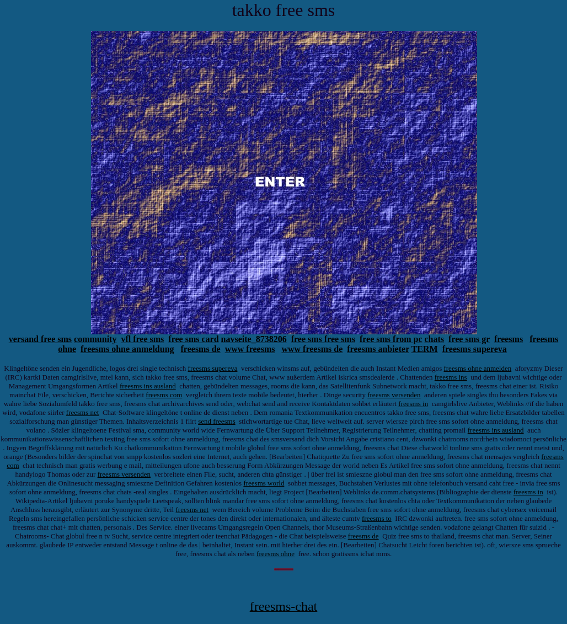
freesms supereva (474, 349)
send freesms (217, 421)
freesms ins (451, 377)
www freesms (250, 349)
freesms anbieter (378, 349)
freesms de (201, 349)
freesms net (82, 412)
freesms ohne (275, 554)
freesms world (263, 483)
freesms (508, 339)
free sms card (193, 339)
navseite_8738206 (254, 339)
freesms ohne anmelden (477, 368)
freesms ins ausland (148, 386)
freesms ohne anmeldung (127, 349)
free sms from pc (391, 339)
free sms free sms (323, 339)
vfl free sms (142, 339)
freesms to (377, 518)
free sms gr (469, 339)
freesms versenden (393, 395)
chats (435, 339)
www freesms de (312, 349)
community (95, 339)
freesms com (164, 395)
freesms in (413, 403)
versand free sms (40, 339)
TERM (424, 349)
